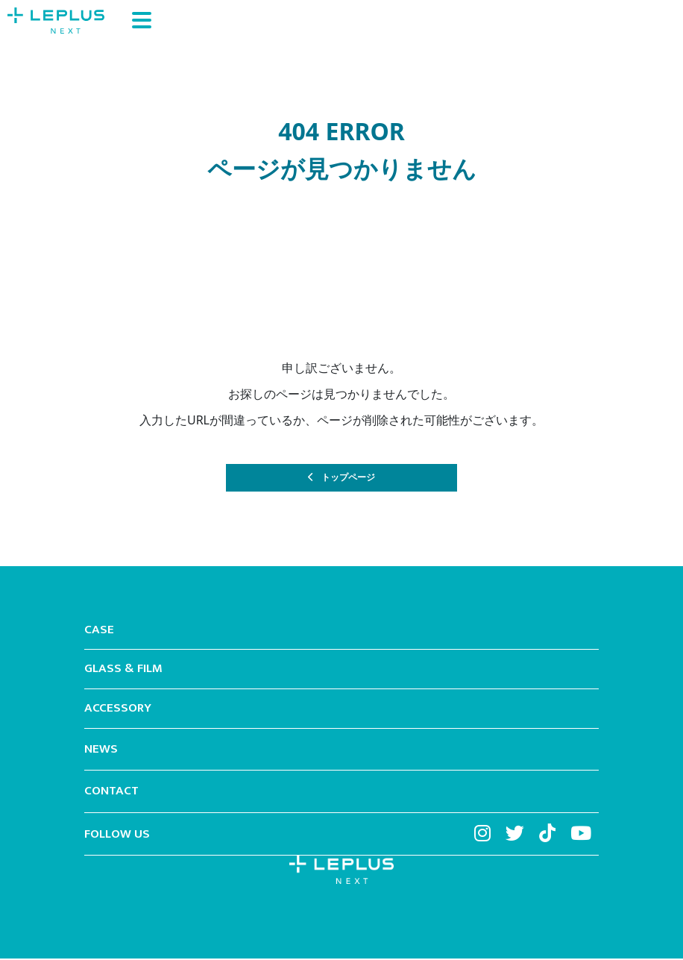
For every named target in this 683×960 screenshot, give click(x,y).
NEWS (101, 751)
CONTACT (111, 793)
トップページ (349, 478)
